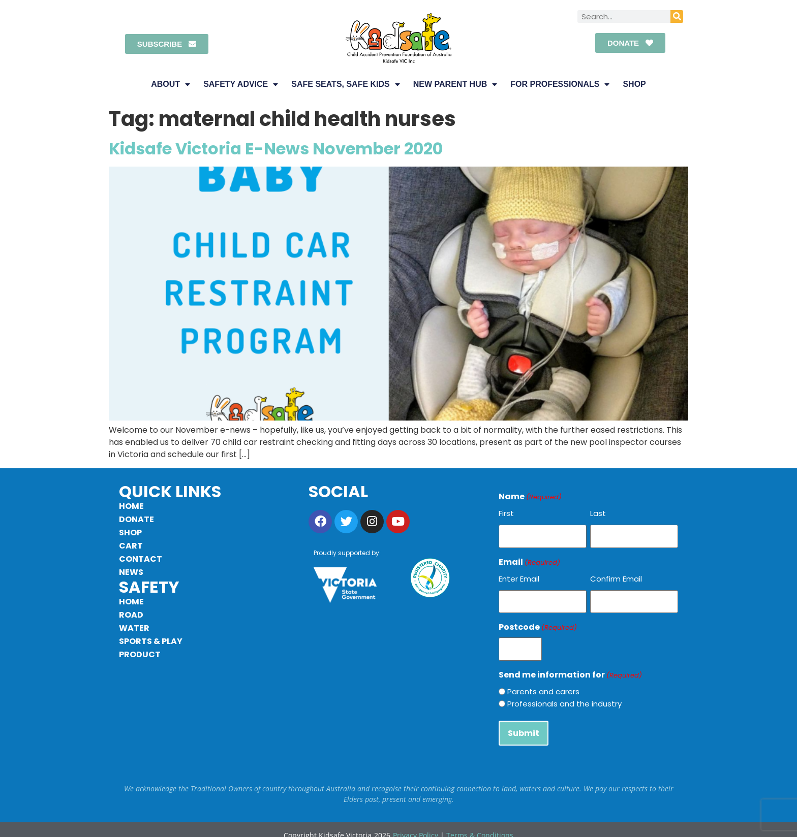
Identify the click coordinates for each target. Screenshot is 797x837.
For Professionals (559, 84)
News (131, 572)
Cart (131, 546)
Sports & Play (150, 641)
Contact (140, 559)
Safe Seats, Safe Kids (345, 84)
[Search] (676, 16)
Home (131, 506)
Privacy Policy (415, 824)
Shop (634, 84)
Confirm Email (616, 576)
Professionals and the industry (564, 696)
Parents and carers (543, 684)
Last (598, 513)
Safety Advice (240, 84)
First (506, 513)
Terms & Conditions (479, 824)
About (170, 84)
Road (131, 615)
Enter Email (519, 576)
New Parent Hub (455, 84)
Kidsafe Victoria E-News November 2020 (276, 148)
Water (134, 628)
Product (140, 654)
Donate (136, 519)
